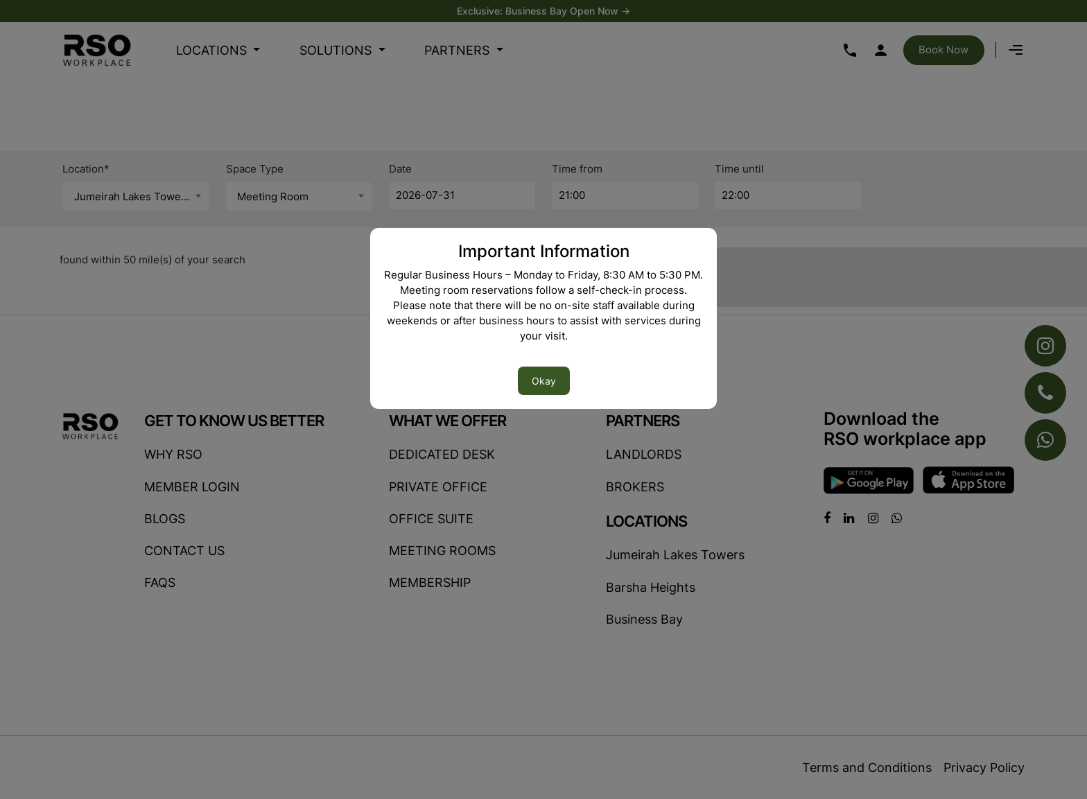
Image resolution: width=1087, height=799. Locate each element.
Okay (544, 381)
